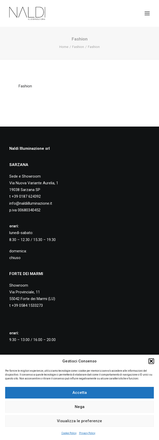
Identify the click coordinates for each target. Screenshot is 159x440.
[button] (151, 361)
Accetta (79, 392)
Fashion (78, 47)
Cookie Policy (69, 433)
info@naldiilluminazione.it (30, 203)
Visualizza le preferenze (79, 421)
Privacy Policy (87, 433)
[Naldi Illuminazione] (27, 13)
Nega (80, 406)
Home (63, 47)
